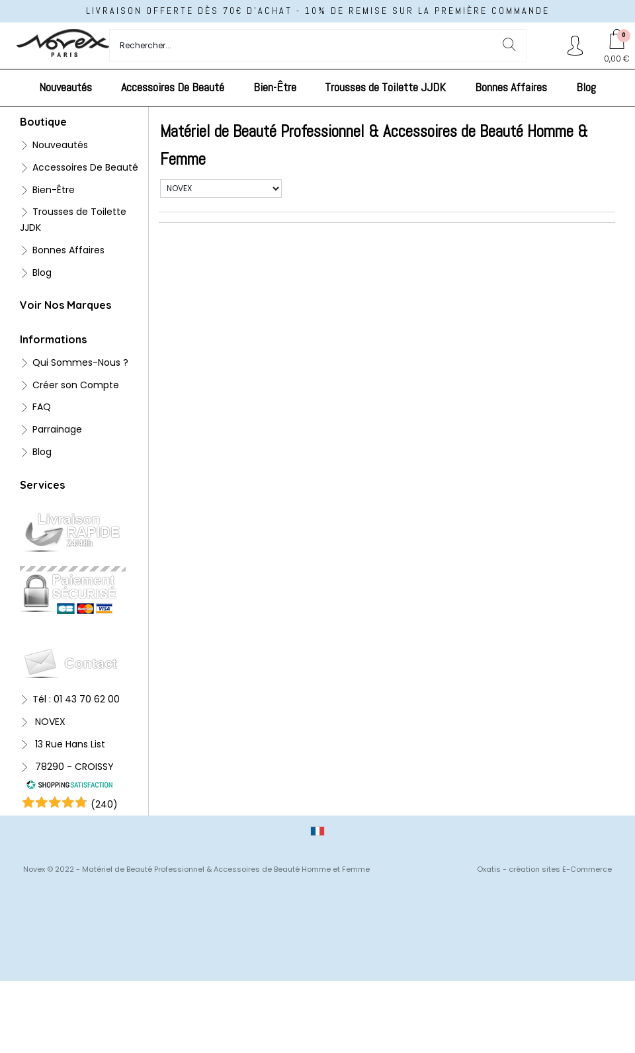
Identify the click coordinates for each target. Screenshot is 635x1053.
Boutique (43, 121)
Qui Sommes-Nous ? (80, 362)
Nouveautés (65, 87)
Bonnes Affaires (511, 87)
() (104, 804)
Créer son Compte (75, 385)
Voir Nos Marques (65, 305)
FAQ (41, 406)
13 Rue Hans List (68, 744)
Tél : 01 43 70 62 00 (76, 699)
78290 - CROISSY (73, 766)
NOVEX (48, 721)
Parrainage (57, 429)
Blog (586, 87)
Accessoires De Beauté (172, 87)
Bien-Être (274, 87)
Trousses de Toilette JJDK (385, 87)
